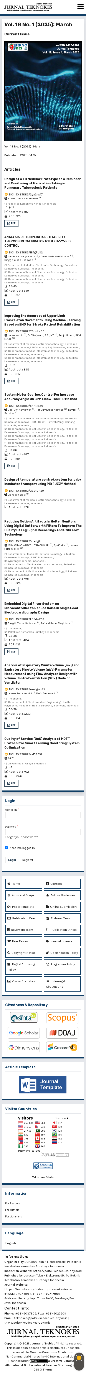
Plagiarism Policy (60, 964)
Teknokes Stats (43, 1177)
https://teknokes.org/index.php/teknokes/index (38, 1289)
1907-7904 (52, 1294)
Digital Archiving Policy (21, 967)
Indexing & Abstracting (56, 984)
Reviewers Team (20, 930)
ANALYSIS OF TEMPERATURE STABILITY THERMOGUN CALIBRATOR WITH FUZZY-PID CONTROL (37, 241)
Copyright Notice (21, 953)
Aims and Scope (20, 895)
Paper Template (20, 906)
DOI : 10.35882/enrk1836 (26, 406)
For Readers (12, 1203)
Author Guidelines (60, 895)
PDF (12, 223)
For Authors (12, 1210)
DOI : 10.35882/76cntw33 (27, 331)
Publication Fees (21, 918)
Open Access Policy (62, 953)
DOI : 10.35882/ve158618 (25, 754)
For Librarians (13, 1216)
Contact (54, 883)
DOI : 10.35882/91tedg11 (25, 541)
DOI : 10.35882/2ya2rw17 (26, 194)
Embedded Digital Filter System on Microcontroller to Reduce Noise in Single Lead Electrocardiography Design (41, 608)
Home (13, 883)
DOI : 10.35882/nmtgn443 (27, 689)
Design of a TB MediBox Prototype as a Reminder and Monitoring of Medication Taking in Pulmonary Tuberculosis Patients (42, 183)
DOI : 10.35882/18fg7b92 (26, 252)
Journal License (59, 941)
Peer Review (17, 941)
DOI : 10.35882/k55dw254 (26, 619)
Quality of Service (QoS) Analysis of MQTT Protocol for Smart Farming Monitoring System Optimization (41, 743)
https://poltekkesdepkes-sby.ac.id (57, 1271)
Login (12, 859)
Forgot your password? (21, 837)
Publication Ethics (61, 930)
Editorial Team (58, 918)
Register (27, 859)
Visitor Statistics (21, 981)
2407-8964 (23, 1294)
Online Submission (61, 906)
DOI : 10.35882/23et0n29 (26, 491)
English (10, 1243)
